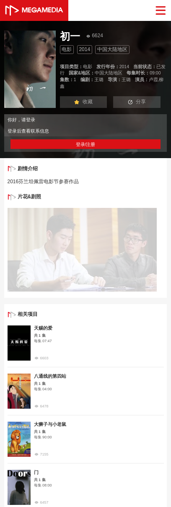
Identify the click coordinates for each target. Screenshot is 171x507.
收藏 (83, 102)
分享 (137, 102)
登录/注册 (86, 144)
